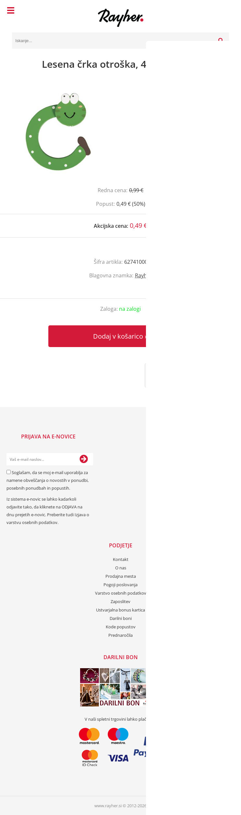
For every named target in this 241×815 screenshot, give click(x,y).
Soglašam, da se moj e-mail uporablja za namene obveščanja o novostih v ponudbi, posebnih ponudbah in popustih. (47, 480)
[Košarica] (222, 11)
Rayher (143, 275)
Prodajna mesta (120, 576)
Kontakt (120, 559)
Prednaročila (120, 635)
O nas (120, 568)
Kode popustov (121, 627)
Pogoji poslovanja (120, 585)
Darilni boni (121, 618)
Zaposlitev (120, 601)
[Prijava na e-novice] (84, 459)
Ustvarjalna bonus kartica (120, 610)
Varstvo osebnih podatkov (120, 593)
